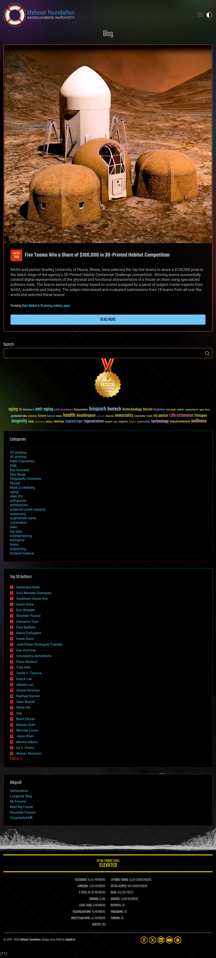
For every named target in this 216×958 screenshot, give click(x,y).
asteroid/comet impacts (28, 509)
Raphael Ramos (28, 696)
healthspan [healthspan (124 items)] (86, 415)
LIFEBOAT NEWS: (120, 880)
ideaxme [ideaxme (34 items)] (109, 416)
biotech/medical (22, 553)
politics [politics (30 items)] (49, 422)
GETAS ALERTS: (119, 886)
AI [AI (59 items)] (20, 410)
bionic (14, 544)
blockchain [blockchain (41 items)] (159, 410)
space (66, 306)
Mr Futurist (18, 801)
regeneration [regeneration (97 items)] (94, 421)
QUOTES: (96, 924)
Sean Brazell (25, 702)
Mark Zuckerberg (22, 488)
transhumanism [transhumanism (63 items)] (180, 422)
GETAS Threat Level (108, 864)
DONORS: (94, 899)
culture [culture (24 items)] (201, 410)
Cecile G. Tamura (29, 673)
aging (14, 492)
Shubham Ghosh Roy (32, 599)
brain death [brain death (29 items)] (171, 410)
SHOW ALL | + (16, 759)
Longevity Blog (21, 796)
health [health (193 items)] (69, 415)
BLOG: (114, 892)
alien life (16, 496)
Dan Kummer (26, 650)
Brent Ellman (25, 719)
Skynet (15, 483)
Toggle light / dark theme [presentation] (209, 15)
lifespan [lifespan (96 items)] (200, 415)
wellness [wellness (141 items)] (199, 421)
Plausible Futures (23, 812)
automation (18, 523)
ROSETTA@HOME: (80, 918)
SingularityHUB (21, 818)
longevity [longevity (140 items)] (19, 421)
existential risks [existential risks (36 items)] (19, 416)
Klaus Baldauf (29, 306)
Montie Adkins (27, 742)
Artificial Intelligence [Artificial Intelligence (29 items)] (63, 410)
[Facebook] (144, 940)
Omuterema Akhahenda (33, 656)
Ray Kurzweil (19, 470)
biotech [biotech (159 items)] (114, 409)
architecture (18, 505)
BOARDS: (115, 899)
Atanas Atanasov (29, 753)
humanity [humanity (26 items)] (100, 416)
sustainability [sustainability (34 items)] (143, 422)
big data (16, 531)
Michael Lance (27, 730)
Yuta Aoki (23, 667)
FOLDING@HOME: (82, 912)
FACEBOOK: (81, 880)
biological (17, 540)
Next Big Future (21, 807)
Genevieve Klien (28, 587)
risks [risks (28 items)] (115, 422)
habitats (57, 306)
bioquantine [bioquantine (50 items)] (81, 409)
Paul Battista (25, 627)
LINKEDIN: (83, 886)
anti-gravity (18, 501)
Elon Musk (18, 474)
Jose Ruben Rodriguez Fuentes (39, 644)
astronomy (18, 514)
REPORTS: (116, 905)
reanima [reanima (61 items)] (59, 422)
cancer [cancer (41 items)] (180, 410)
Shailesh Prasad (28, 616)
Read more (108, 319)
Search (207, 353)
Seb (19, 713)
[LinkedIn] (161, 940)
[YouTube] (169, 940)
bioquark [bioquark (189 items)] (97, 409)
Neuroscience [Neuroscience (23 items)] (40, 422)
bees (13, 527)
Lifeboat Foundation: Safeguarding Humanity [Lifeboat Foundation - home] (97, 15)
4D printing (18, 457)
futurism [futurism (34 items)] (51, 416)
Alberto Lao (24, 685)
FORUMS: (115, 918)
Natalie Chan (25, 725)
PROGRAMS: (117, 912)
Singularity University (25, 479)
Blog (108, 34)
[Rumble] (177, 940)
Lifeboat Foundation (30, 939)
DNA (13, 466)
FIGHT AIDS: (85, 905)
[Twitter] (152, 940)
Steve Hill (23, 707)
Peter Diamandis (22, 461)
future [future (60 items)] (42, 416)
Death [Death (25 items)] (207, 410)
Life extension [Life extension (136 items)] (181, 415)
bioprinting (18, 549)
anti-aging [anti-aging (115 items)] (44, 409)
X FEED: (83, 892)
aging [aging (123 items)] (13, 409)
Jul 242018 (16, 255)
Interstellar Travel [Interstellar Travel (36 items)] (143, 416)
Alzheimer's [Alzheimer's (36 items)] (28, 410)
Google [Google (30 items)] (59, 416)
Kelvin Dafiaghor (28, 633)
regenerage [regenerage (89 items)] (74, 421)
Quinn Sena (25, 604)
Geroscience (19, 791)
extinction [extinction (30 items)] (32, 416)
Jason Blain (25, 736)
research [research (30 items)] (108, 422)
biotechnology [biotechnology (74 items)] (132, 409)
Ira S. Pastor (25, 748)
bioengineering (21, 536)
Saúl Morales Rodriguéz (34, 593)
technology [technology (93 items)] (160, 421)
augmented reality (23, 518)
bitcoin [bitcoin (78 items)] (148, 409)
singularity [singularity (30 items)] (123, 422)
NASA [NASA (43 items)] (31, 422)
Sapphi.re (70, 939)
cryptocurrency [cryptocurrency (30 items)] (191, 410)
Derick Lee (24, 679)
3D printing (46, 306)
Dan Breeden (25, 610)
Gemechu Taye (27, 622)
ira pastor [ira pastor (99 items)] (160, 415)
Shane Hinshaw (28, 690)
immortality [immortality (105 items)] (124, 415)
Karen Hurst (25, 639)
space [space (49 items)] (132, 421)
